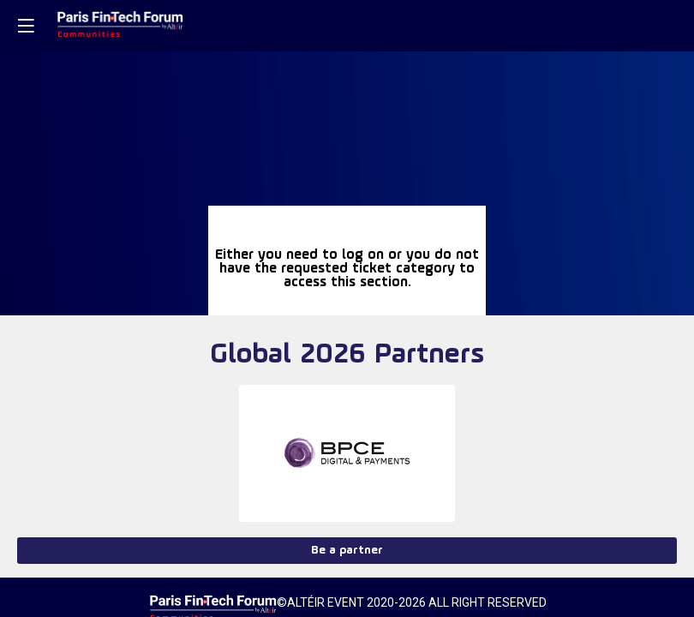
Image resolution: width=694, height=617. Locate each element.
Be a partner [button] (347, 550)
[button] (25, 25)
